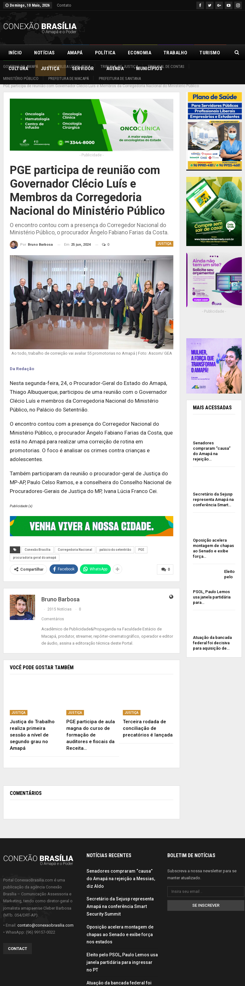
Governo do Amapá (20, 66)
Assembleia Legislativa (69, 66)
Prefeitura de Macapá (68, 78)
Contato (64, 5)
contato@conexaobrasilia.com (45, 918)
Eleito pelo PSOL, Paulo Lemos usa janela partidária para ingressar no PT (122, 955)
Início (15, 53)
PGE (141, 542)
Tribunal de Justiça (119, 66)
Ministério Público (21, 78)
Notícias (44, 53)
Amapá (75, 53)
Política (105, 53)
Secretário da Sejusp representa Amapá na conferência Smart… (213, 492)
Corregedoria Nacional (75, 542)
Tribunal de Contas (166, 66)
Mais (205, 53)
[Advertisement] (168, 26)
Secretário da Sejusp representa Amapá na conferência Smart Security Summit (120, 899)
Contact (17, 941)
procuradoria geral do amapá (34, 550)
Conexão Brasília (38, 542)
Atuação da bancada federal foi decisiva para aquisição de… (212, 636)
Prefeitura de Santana (120, 78)
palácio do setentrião (115, 542)
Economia (139, 53)
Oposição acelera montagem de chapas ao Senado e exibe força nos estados (120, 927)
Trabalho (175, 53)
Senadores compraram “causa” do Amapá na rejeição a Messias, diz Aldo (121, 872)
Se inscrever (205, 898)
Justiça (164, 236)
